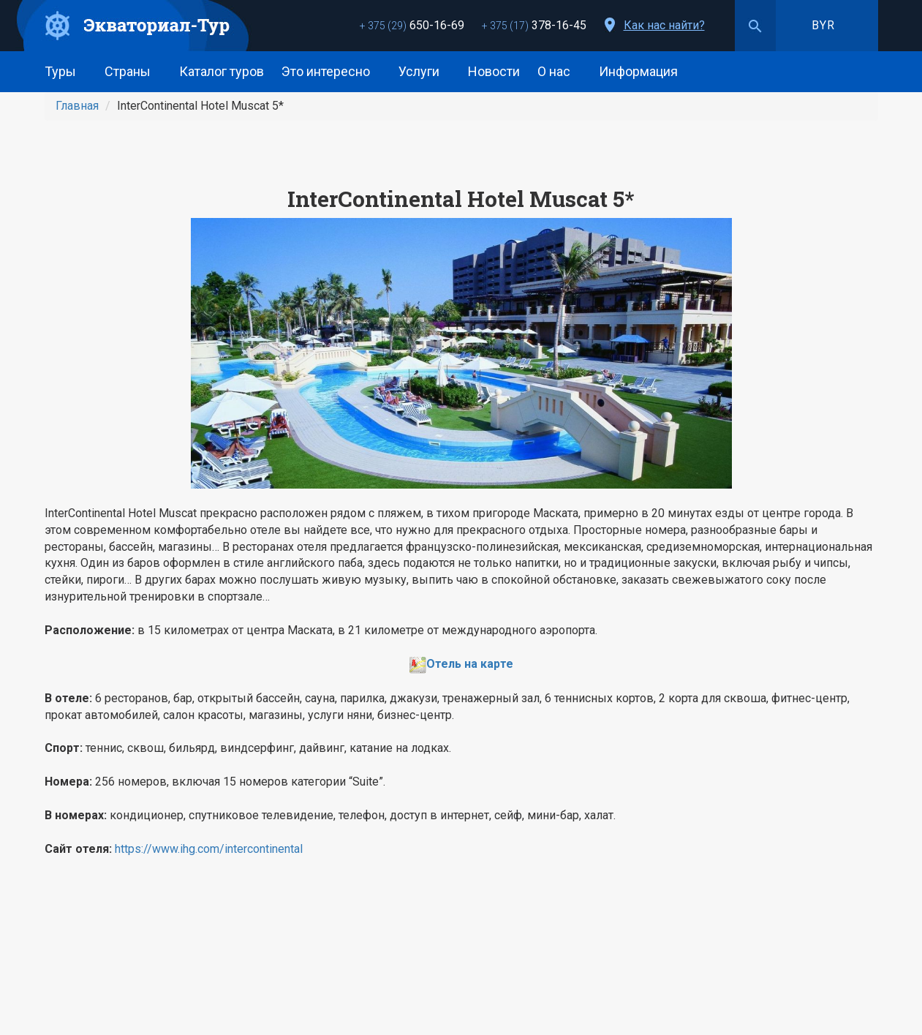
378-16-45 (534, 25)
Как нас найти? (664, 25)
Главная (77, 106)
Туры (66, 71)
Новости (494, 71)
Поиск (755, 25)
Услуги (424, 71)
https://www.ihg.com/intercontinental (209, 849)
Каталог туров (221, 71)
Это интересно (331, 71)
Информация (644, 71)
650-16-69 (412, 25)
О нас (559, 71)
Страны (133, 71)
